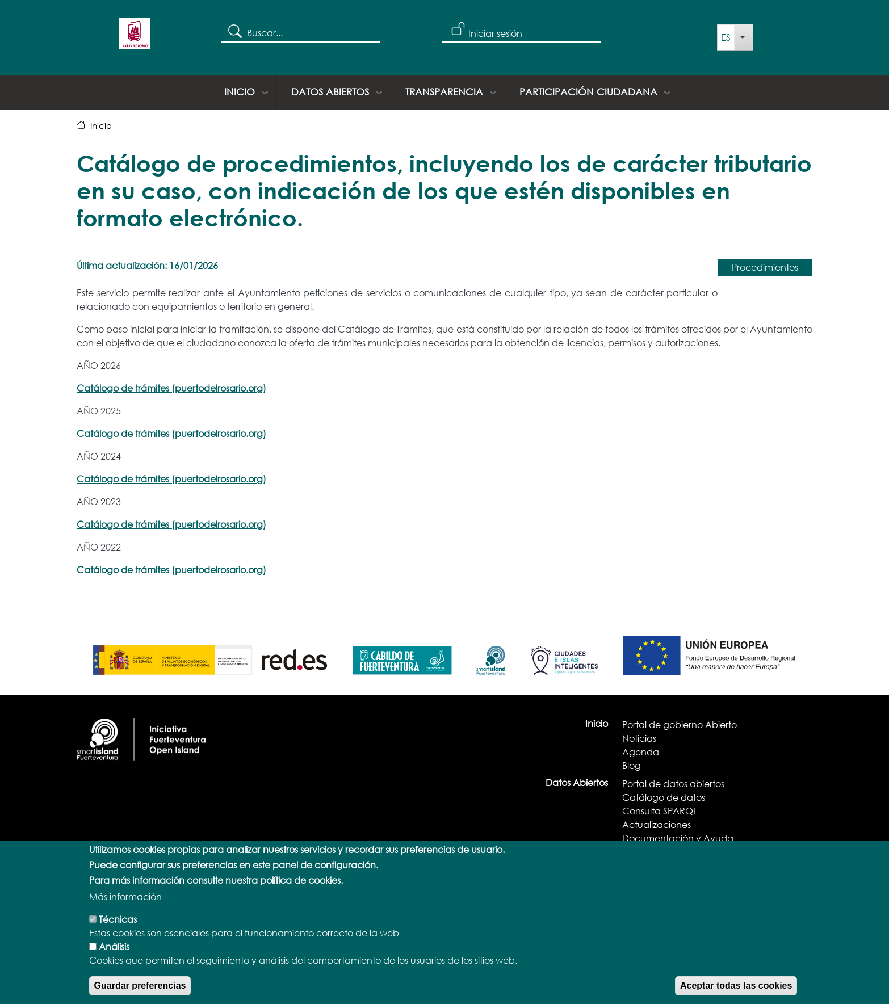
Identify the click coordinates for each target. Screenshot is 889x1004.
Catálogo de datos (663, 797)
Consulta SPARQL (659, 811)
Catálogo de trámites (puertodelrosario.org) (171, 388)
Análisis (114, 962)
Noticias (639, 738)
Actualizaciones (656, 824)
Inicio (239, 92)
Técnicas (118, 935)
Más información (125, 912)
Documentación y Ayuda (677, 838)
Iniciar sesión (495, 33)
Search (234, 31)
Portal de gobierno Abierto (679, 724)
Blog (631, 765)
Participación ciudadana (588, 92)
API (629, 852)
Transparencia (444, 92)
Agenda (640, 752)
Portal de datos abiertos (673, 783)
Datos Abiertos (330, 92)
